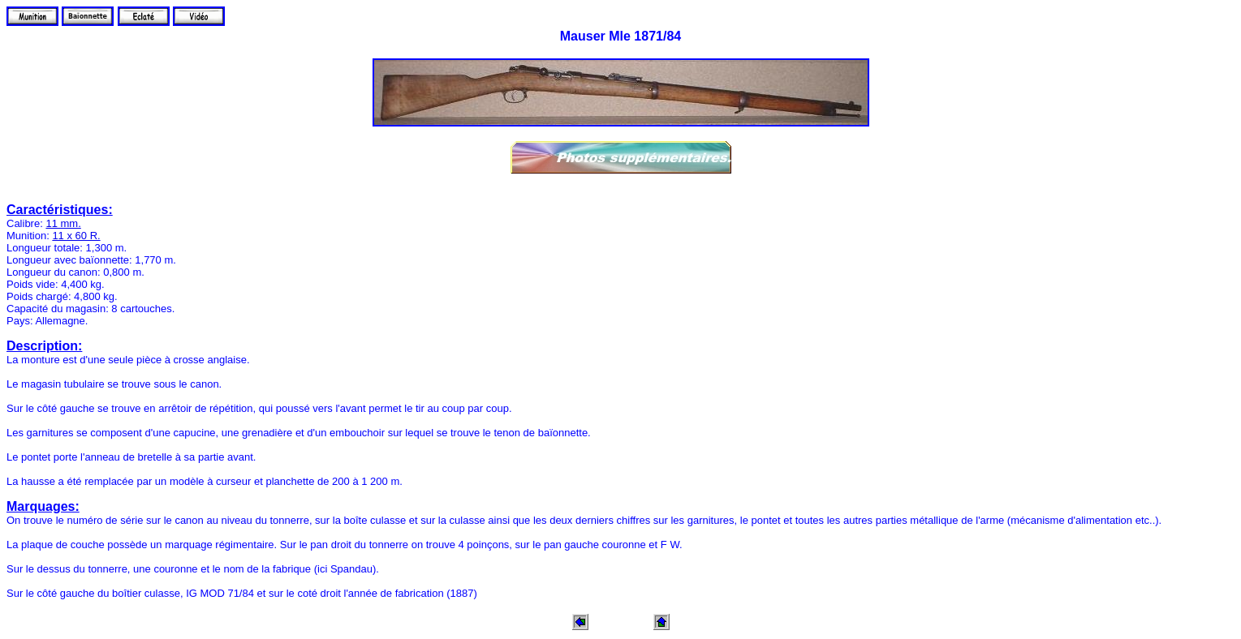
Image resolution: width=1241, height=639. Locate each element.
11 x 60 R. (76, 235)
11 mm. (62, 223)
